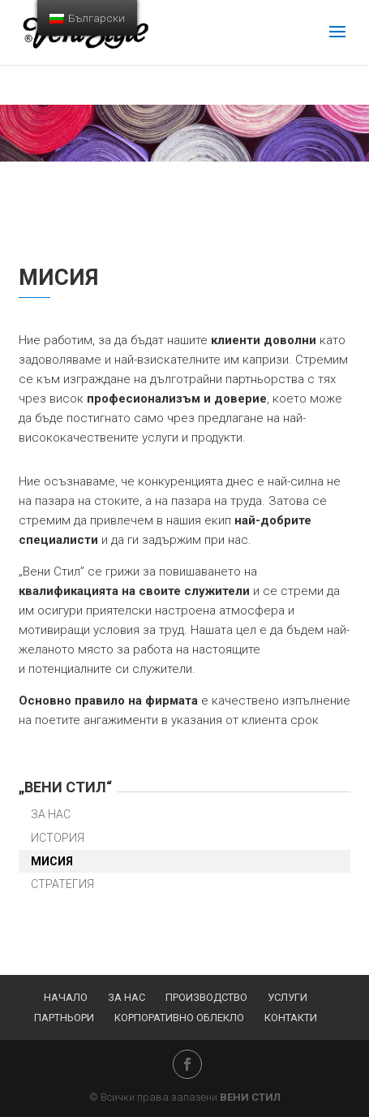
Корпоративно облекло (179, 1017)
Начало (66, 997)
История (57, 837)
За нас (51, 814)
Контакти (290, 1017)
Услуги (287, 997)
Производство (206, 997)
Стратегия (62, 884)
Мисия (52, 861)
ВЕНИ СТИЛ (250, 1097)
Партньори (64, 1017)
